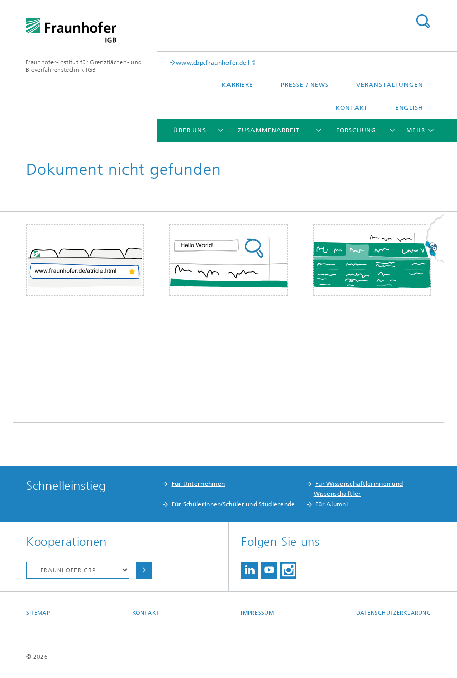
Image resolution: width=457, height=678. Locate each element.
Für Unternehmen (198, 483)
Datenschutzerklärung (393, 613)
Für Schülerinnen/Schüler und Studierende (233, 504)
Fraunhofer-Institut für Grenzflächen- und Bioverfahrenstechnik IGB (84, 66)
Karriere (237, 84)
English (409, 107)
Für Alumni (331, 504)
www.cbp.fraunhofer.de (211, 62)
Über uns (189, 130)
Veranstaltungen (389, 84)
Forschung (356, 130)
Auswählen (144, 570)
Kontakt (352, 107)
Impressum (257, 613)
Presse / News (305, 84)
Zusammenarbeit (269, 130)
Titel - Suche (423, 21)
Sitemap (38, 613)
